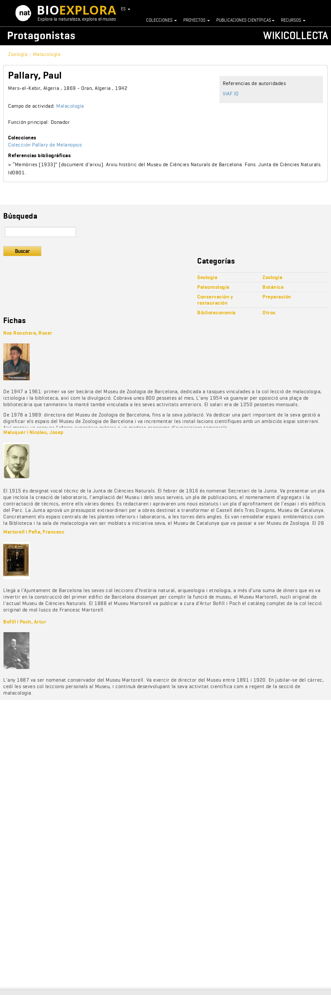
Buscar (22, 251)
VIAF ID (231, 94)
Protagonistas (41, 35)
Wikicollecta (295, 35)
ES (126, 8)
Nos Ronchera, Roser (27, 333)
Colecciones (161, 20)
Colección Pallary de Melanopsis (45, 145)
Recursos (293, 20)
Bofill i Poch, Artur (24, 622)
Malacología (47, 54)
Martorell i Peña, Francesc (33, 532)
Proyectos (196, 20)
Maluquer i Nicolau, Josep (33, 432)
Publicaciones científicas (245, 20)
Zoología (17, 54)
